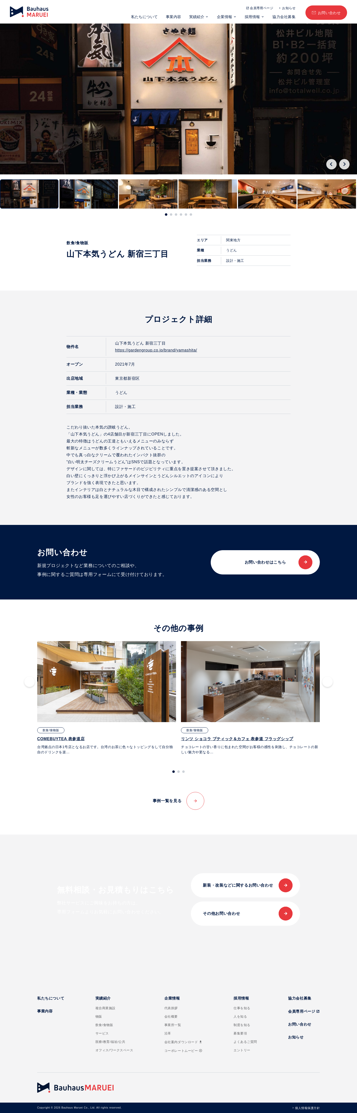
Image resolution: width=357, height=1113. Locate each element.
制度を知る (242, 1025)
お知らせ (289, 8)
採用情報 (252, 17)
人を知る (240, 1016)
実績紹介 (197, 17)
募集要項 (240, 1033)
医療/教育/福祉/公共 (110, 1042)
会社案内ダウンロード (183, 1042)
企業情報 (224, 17)
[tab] (166, 214)
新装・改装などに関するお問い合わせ (238, 885)
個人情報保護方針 (307, 1108)
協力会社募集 (284, 17)
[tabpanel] (106, 698)
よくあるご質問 (245, 1042)
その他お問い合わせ (221, 913)
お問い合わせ (329, 13)
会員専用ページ (261, 8)
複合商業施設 (105, 1008)
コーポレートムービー (183, 1051)
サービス (102, 1033)
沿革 (167, 1033)
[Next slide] (344, 164)
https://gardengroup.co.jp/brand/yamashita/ (156, 350)
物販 (98, 1016)
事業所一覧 (172, 1025)
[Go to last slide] (331, 164)
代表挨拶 (171, 1008)
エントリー (242, 1050)
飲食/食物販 (104, 1025)
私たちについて (144, 17)
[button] (29, 194)
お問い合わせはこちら (265, 562)
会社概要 (171, 1016)
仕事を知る (242, 1008)
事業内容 (173, 17)
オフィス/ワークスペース (114, 1050)
